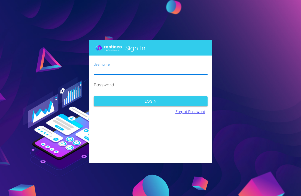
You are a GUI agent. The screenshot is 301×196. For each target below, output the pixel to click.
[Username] (151, 67)
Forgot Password (190, 111)
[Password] (151, 84)
